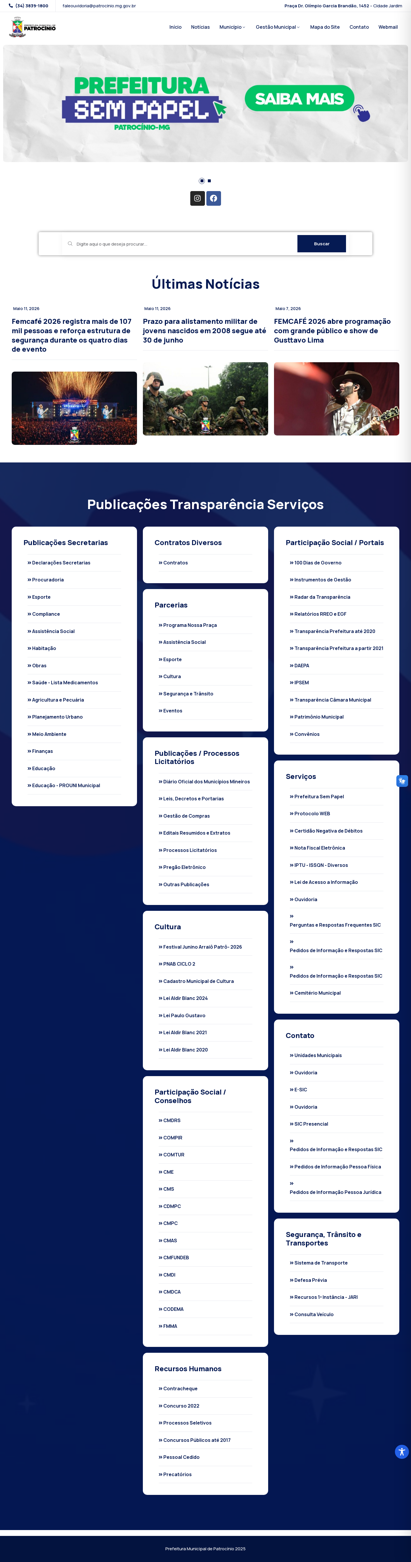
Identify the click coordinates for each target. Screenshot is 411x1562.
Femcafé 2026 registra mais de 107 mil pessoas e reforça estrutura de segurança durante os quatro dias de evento (71, 335)
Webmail (388, 27)
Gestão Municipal (276, 27)
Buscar (322, 244)
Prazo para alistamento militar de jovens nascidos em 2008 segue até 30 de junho (204, 330)
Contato (359, 27)
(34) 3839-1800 (31, 6)
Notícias (200, 27)
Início (175, 27)
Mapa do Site (325, 27)
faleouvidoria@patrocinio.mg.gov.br (99, 6)
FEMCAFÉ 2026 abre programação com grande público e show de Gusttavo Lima (332, 330)
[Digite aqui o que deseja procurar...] (181, 244)
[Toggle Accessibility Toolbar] (402, 1451)
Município (231, 27)
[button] (202, 181)
